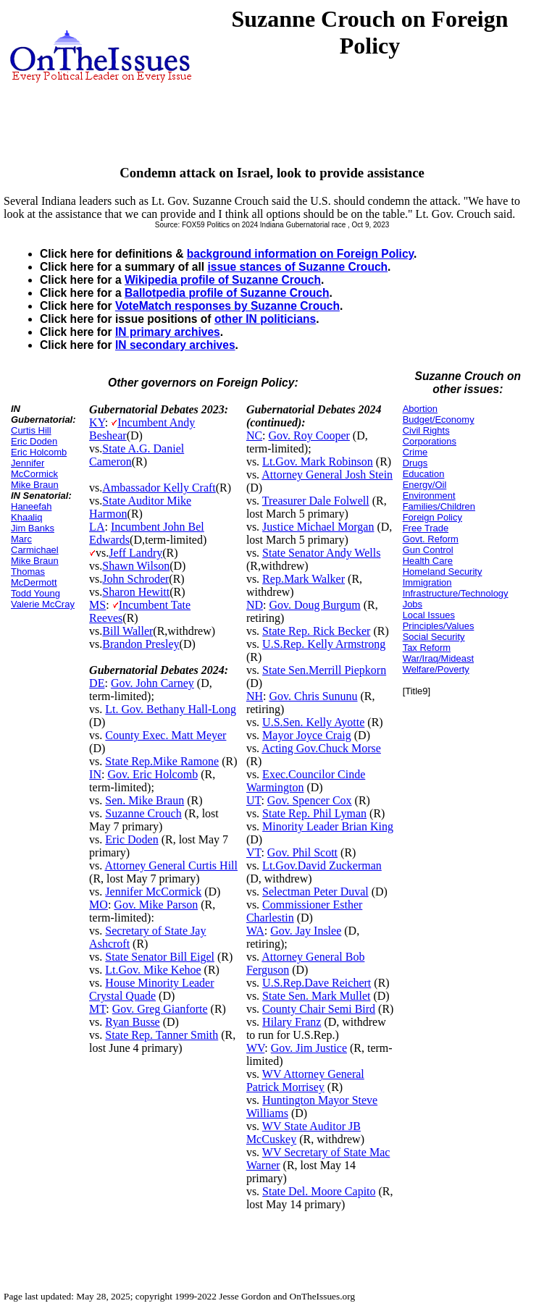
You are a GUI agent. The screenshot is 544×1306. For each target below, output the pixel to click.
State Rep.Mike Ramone (162, 761)
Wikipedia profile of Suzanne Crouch (223, 280)
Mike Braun (35, 484)
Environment (429, 495)
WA (255, 930)
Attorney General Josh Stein (327, 474)
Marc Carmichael (35, 544)
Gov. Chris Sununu (313, 696)
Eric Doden (34, 441)
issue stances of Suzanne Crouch (297, 267)
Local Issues (429, 615)
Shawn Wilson (136, 566)
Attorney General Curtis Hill (171, 865)
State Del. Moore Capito (318, 1191)
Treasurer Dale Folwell (315, 500)
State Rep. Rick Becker (316, 631)
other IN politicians (265, 319)
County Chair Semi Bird (318, 1009)
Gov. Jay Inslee (305, 930)
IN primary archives (167, 332)
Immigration (427, 582)
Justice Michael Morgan (318, 527)
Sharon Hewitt (136, 592)
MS (97, 605)
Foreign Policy (432, 517)
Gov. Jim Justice (309, 1048)
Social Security (434, 636)
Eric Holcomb (39, 452)
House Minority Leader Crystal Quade (151, 989)
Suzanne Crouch (143, 813)
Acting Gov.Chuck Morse (321, 748)
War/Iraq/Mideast (438, 658)
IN (95, 774)
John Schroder (135, 579)
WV (255, 1048)
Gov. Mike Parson (156, 904)
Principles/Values (438, 625)
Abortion (420, 408)
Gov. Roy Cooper (309, 435)
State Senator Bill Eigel (159, 957)
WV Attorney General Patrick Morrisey (305, 1080)
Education (424, 473)
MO (98, 904)
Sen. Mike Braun (144, 800)
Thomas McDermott (34, 577)
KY (97, 422)
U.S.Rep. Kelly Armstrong (323, 644)
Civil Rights (426, 430)
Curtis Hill (31, 430)
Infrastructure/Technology (456, 593)
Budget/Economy (438, 419)
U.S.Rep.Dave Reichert (316, 983)
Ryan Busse (132, 1022)
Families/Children (439, 506)
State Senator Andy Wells (321, 553)
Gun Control (428, 549)
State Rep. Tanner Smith (161, 1035)
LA (96, 527)
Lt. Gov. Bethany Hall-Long (170, 709)
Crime (415, 452)
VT (253, 852)
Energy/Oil (425, 484)
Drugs (415, 463)
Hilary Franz (291, 1022)
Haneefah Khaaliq (31, 512)
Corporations (429, 441)
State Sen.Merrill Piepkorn (324, 670)
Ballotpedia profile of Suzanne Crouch (227, 293)
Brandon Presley (140, 644)
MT (97, 1009)
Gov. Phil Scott (302, 852)
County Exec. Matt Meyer (165, 735)
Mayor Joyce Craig (306, 735)
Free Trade (426, 528)
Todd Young (35, 593)
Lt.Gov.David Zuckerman (322, 865)
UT (253, 800)
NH (254, 696)
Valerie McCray (43, 604)
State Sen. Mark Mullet (316, 996)
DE (96, 683)
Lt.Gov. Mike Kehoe (153, 970)
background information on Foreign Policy (300, 254)
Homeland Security (442, 571)
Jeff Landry (135, 553)
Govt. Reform (431, 539)
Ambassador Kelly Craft (158, 487)
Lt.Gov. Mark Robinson (317, 461)
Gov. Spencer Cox (309, 800)
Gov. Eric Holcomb (152, 774)
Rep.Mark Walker (303, 579)
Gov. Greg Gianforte (160, 1009)
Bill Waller (127, 631)
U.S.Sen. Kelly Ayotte (313, 722)
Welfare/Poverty (436, 669)
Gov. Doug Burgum (314, 605)
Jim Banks (32, 528)
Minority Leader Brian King (327, 826)
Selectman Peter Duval (315, 891)
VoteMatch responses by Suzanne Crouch (227, 306)
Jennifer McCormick (34, 468)
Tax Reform (427, 647)
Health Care (428, 560)
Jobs (412, 604)
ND (254, 605)
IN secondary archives (175, 345)
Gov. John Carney (152, 683)
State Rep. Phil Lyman (314, 813)
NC (254, 435)
